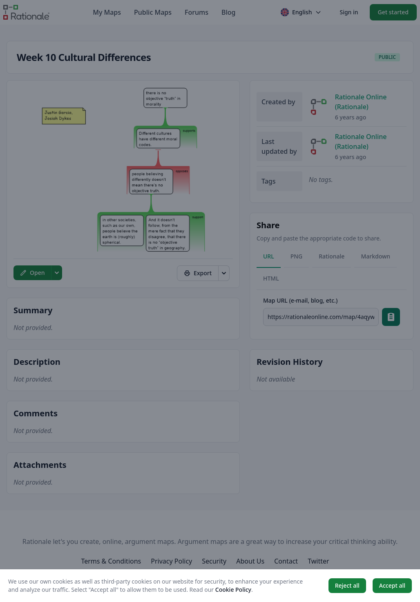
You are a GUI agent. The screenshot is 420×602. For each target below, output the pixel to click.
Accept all (392, 585)
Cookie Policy (233, 589)
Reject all (347, 585)
